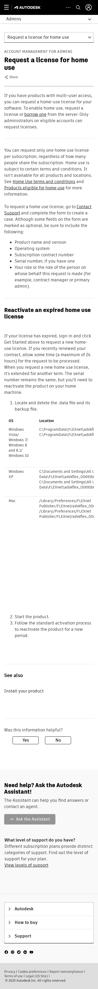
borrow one (35, 114)
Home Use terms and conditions (44, 182)
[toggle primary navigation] (9, 7)
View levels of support (26, 865)
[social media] (18, 952)
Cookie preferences (32, 971)
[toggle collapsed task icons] (68, 7)
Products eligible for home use (34, 188)
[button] (46, 19)
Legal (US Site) (37, 976)
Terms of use (13, 976)
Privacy (9, 971)
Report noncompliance (66, 971)
